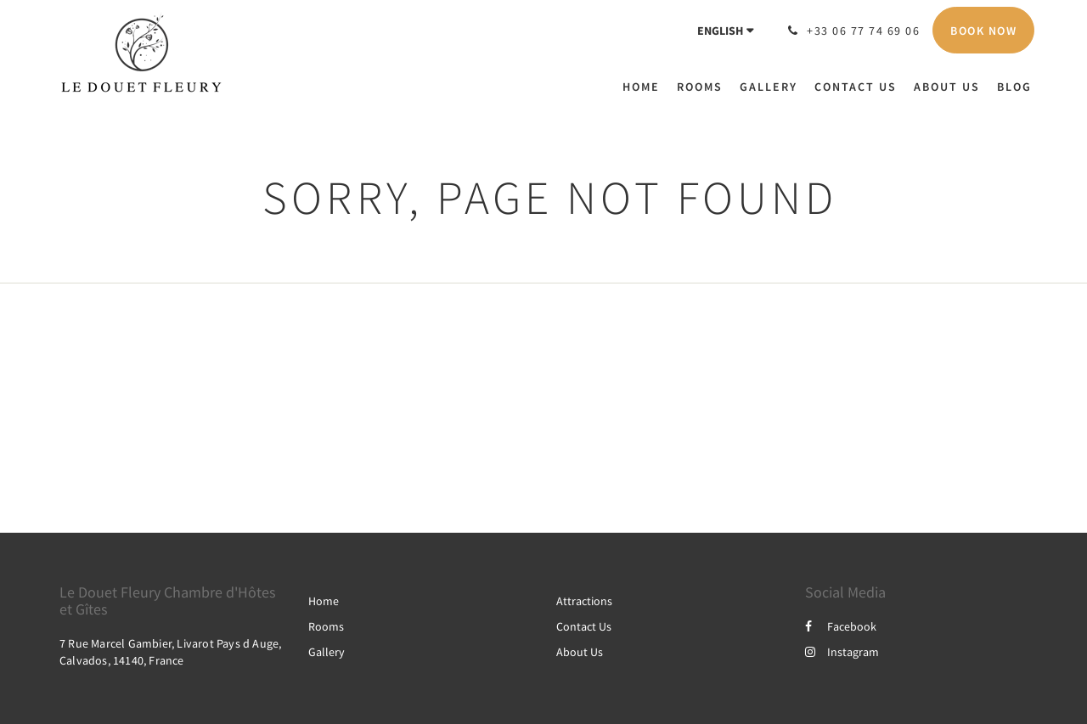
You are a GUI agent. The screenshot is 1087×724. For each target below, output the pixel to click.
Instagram (842, 651)
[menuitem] (645, 86)
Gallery (326, 651)
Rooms (326, 626)
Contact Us (583, 626)
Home (323, 601)
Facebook (840, 626)
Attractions (584, 601)
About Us (579, 651)
